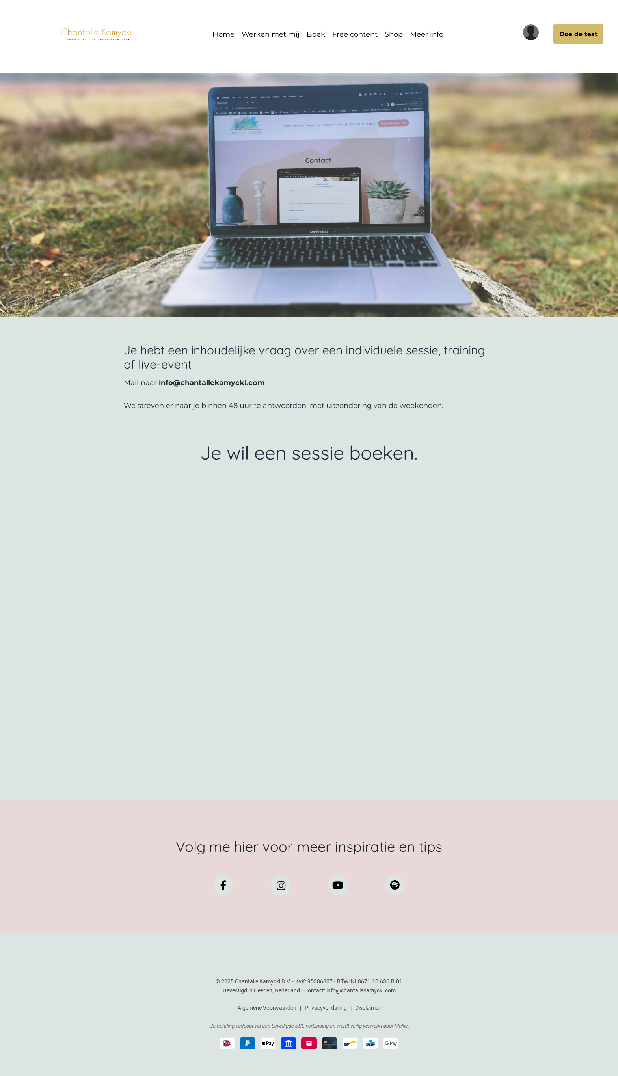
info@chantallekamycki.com (361, 990)
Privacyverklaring (326, 1008)
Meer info (426, 34)
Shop (394, 34)
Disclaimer (367, 1008)
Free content (355, 34)
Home (223, 34)
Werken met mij (271, 34)
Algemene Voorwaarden (267, 1008)
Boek (316, 34)
